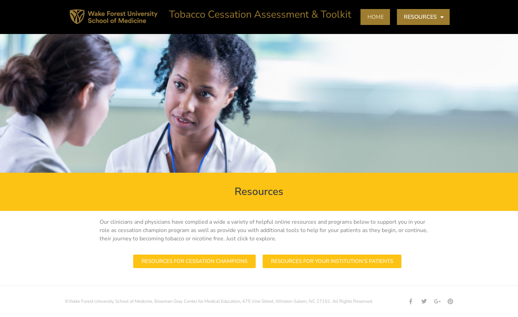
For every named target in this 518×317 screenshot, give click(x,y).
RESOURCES (424, 17)
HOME (375, 17)
